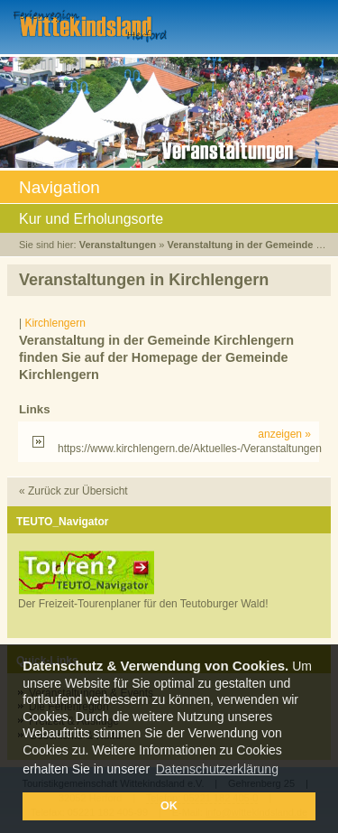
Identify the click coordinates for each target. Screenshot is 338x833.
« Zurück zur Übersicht (73, 491)
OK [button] (169, 806)
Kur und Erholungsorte (168, 219)
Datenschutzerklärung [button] (217, 769)
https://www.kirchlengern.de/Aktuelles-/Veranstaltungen (184, 441)
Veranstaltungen (118, 244)
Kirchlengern (54, 323)
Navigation (168, 189)
